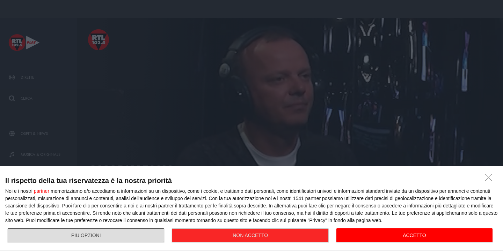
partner (41, 191)
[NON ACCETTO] (490, 179)
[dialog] (251, 209)
